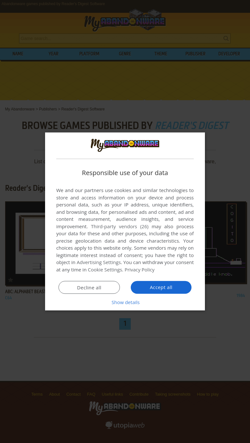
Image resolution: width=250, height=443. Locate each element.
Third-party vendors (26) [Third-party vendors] (119, 226)
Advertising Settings (99, 262)
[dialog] (125, 221)
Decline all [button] (89, 287)
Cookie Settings (105, 269)
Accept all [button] (161, 287)
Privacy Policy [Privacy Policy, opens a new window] (140, 269)
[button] (125, 302)
